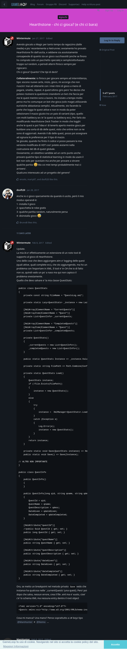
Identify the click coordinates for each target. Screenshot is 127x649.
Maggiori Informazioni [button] (15, 646)
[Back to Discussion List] (4, 4)
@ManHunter (24, 622)
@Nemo (41, 622)
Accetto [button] (115, 644)
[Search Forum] (98, 10)
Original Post (107, 49)
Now (103, 105)
